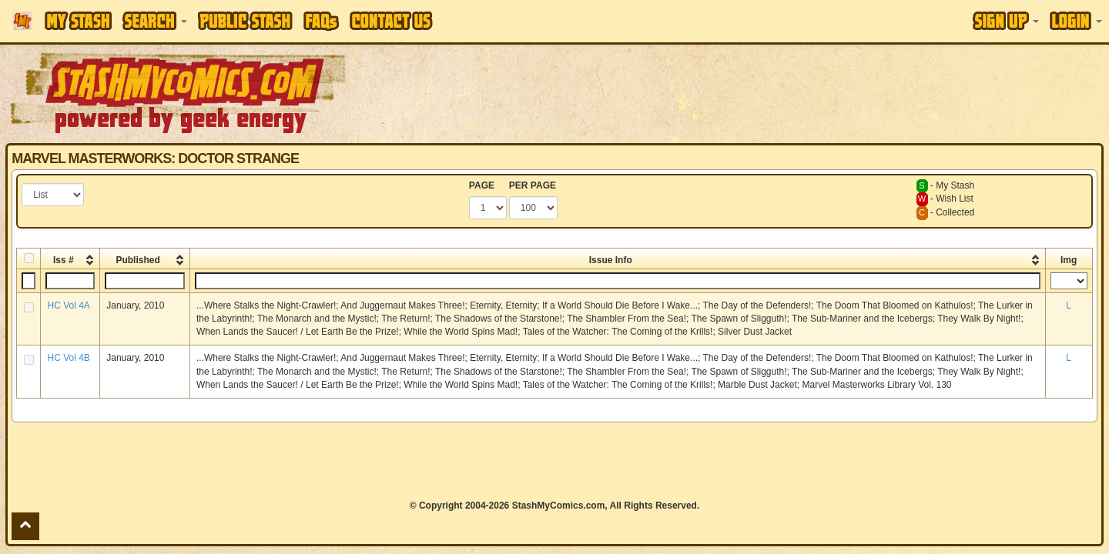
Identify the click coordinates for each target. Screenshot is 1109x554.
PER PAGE (532, 185)
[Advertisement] (783, 92)
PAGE (481, 185)
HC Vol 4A (68, 305)
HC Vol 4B (68, 357)
